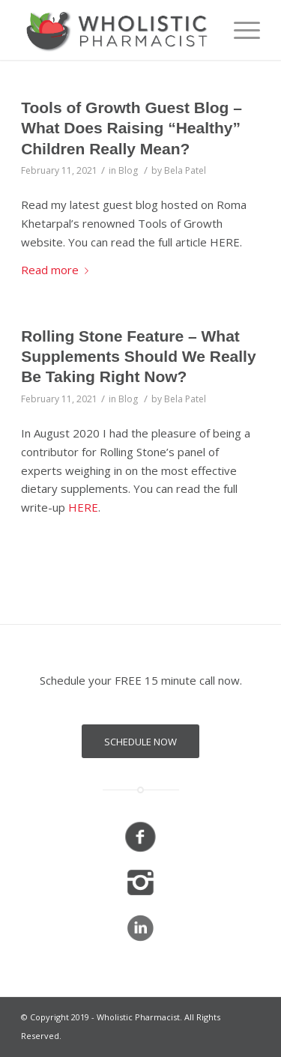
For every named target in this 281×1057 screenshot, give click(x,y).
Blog (128, 170)
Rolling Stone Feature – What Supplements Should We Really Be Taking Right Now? (138, 356)
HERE (83, 507)
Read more (57, 269)
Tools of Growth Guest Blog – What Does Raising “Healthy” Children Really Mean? (131, 128)
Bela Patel (185, 170)
